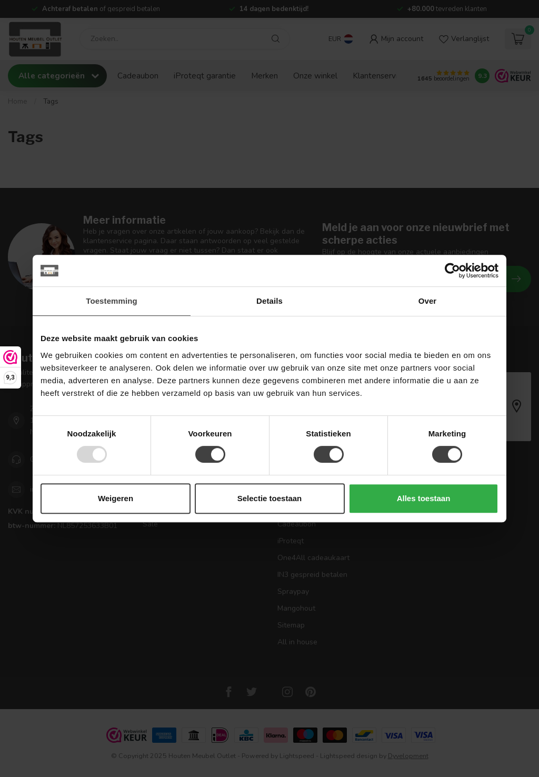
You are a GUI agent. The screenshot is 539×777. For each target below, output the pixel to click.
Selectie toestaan (269, 498)
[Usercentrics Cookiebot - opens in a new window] (452, 270)
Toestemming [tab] (111, 300)
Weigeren (115, 498)
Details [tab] (269, 300)
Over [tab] (427, 300)
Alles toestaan (424, 498)
